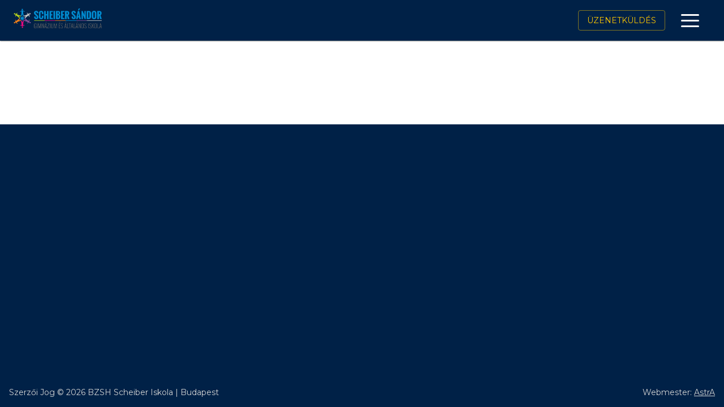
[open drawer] (690, 20)
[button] (690, 20)
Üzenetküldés (621, 20)
